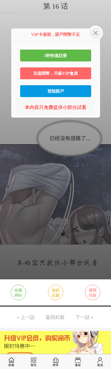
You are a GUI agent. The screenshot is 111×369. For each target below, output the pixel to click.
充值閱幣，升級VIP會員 (55, 73)
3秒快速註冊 (55, 55)
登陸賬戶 (55, 91)
